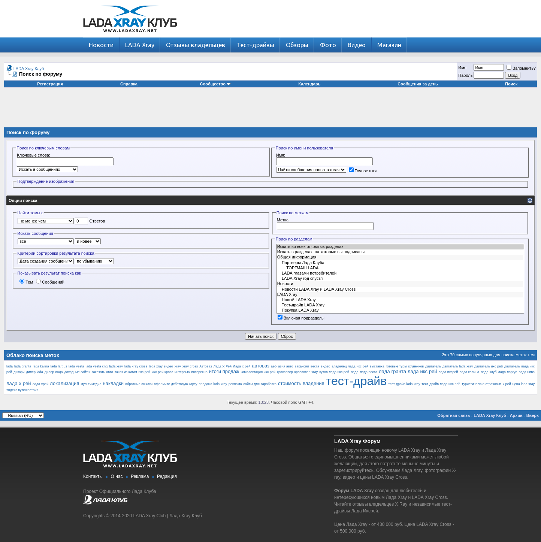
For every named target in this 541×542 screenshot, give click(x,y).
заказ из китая (126, 372)
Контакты (93, 476)
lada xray (116, 366)
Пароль (465, 75)
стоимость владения (301, 383)
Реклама (140, 476)
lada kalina (41, 366)
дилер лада (54, 372)
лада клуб (488, 372)
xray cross (190, 366)
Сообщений (50, 282)
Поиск (511, 84)
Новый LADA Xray (400, 300)
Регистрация (50, 84)
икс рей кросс (162, 372)
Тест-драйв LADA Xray (400, 305)
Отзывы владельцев (195, 45)
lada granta (22, 366)
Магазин (389, 45)
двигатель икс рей (488, 366)
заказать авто (102, 372)
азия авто (285, 366)
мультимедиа (91, 384)
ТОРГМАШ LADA (400, 268)
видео (325, 366)
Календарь (309, 84)
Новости (101, 45)
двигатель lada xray (457, 366)
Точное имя (363, 171)
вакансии (302, 366)
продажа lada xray (213, 384)
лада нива (527, 372)
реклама (235, 384)
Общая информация (400, 257)
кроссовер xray (306, 372)
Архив (516, 415)
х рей (506, 384)
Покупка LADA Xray (400, 310)
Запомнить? (521, 68)
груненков (416, 366)
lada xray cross (135, 366)
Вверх (532, 415)
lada (9, 366)
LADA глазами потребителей (400, 273)
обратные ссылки (138, 384)
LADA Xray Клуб (28, 68)
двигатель (433, 366)
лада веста (369, 372)
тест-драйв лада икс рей (440, 384)
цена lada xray (524, 384)
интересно (199, 372)
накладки (113, 383)
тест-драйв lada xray (404, 384)
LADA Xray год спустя (400, 278)
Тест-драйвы (255, 45)
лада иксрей (448, 372)
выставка (377, 366)
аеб (273, 366)
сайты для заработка (260, 384)
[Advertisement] (270, 110)
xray (178, 366)
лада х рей (18, 383)
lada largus (59, 366)
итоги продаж (224, 371)
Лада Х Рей (223, 366)
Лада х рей (241, 366)
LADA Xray (139, 45)
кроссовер (285, 372)
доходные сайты (77, 372)
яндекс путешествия (22, 390)
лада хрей (41, 384)
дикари (18, 372)
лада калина (469, 372)
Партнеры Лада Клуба (400, 263)
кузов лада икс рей (334, 372)
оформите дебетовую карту (175, 384)
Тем (26, 282)
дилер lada (34, 372)
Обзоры (297, 45)
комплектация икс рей (258, 372)
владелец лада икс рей (350, 366)
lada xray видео (161, 366)
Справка (128, 84)
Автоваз (205, 366)
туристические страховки (481, 384)
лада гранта (392, 371)
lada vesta (76, 366)
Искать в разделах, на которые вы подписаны (400, 252)
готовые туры (396, 366)
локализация (64, 383)
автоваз (260, 366)
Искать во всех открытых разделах (400, 246)
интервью (182, 372)
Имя (462, 67)
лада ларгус (507, 372)
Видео (357, 45)
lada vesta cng (96, 366)
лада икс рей (422, 371)
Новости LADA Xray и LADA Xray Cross (400, 289)
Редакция (167, 476)
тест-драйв (356, 381)
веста (315, 366)
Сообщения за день (418, 84)
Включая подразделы (301, 318)
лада (355, 372)
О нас (117, 476)
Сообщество (215, 84)
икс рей (144, 372)
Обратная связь (453, 415)
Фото (328, 45)
